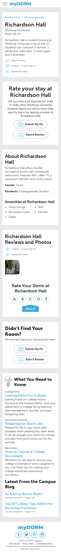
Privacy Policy (28, 543)
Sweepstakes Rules (44, 543)
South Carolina (12, 17)
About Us (38, 541)
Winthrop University (34, 17)
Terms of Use (14, 543)
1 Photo (11, 66)
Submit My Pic (29, 66)
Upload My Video (19, 71)
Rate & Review (18, 60)
